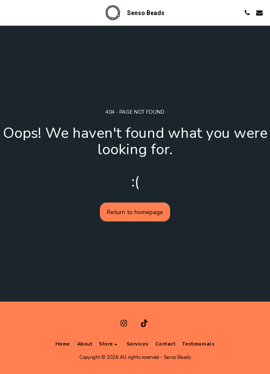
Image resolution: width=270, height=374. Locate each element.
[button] (9, 12)
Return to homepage (135, 212)
